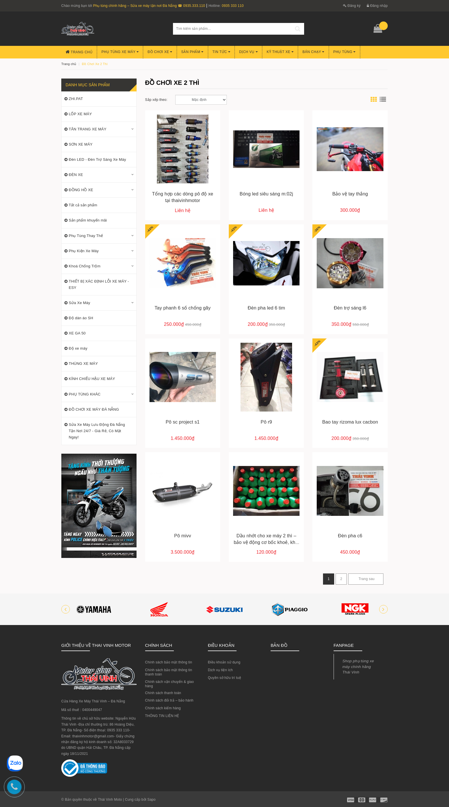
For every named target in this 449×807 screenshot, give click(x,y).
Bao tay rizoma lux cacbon (350, 421)
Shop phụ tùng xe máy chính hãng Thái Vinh (358, 666)
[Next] (365, 579)
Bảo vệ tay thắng (350, 193)
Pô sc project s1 (183, 421)
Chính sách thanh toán (163, 693)
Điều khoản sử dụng (224, 662)
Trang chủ (79, 52)
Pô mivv (182, 535)
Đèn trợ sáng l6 (350, 307)
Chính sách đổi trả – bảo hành (169, 700)
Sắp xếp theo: (156, 100)
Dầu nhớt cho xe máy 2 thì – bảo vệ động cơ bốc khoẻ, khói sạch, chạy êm (266, 542)
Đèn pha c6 (350, 535)
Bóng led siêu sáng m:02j (266, 193)
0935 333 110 (232, 6)
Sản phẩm (192, 52)
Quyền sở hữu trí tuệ (224, 678)
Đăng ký (352, 6)
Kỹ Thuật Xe (280, 52)
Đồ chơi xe (159, 52)
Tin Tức (221, 52)
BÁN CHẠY (313, 52)
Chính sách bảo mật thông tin (168, 662)
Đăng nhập (377, 6)
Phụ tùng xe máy (120, 52)
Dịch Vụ (248, 52)
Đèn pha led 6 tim (266, 307)
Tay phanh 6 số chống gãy (183, 307)
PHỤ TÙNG (344, 52)
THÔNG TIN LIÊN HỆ (162, 716)
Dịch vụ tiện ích (220, 670)
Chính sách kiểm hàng (163, 708)
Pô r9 (266, 421)
